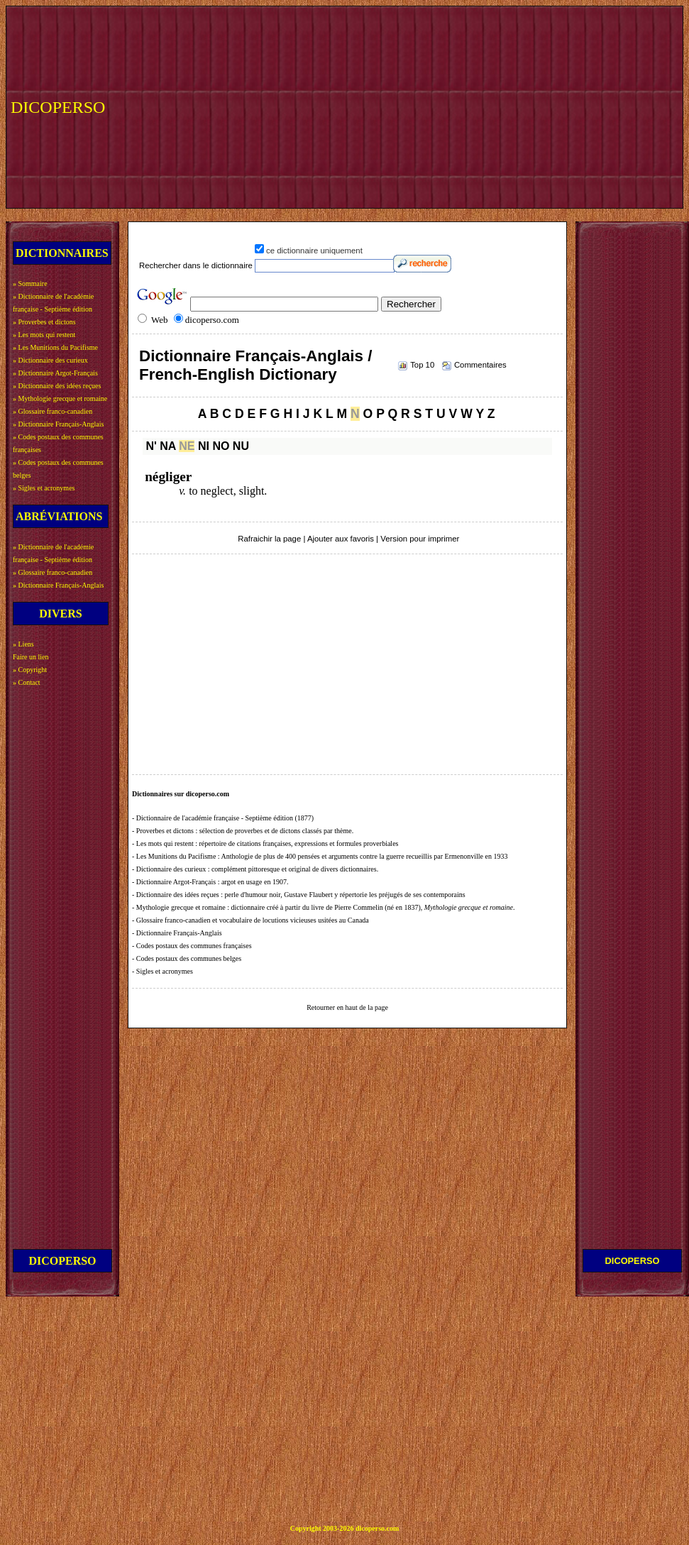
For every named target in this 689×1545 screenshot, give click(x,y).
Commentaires (480, 365)
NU (241, 446)
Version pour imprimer (419, 538)
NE (186, 446)
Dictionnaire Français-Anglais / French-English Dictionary (255, 365)
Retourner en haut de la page (347, 1007)
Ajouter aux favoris (340, 538)
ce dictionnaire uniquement (314, 250)
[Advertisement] (386, 105)
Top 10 (422, 365)
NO (220, 446)
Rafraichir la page (269, 538)
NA (168, 446)
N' (150, 446)
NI (203, 446)
